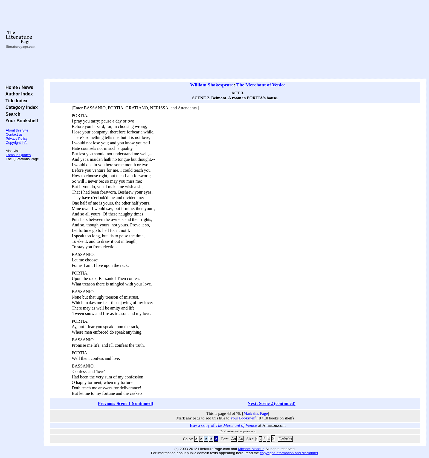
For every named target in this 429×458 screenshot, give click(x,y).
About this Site (17, 130)
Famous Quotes (18, 155)
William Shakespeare (211, 84)
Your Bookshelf (20, 120)
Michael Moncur (250, 449)
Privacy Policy (17, 138)
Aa (233, 439)
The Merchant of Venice (261, 84)
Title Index (15, 100)
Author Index (18, 93)
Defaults (285, 439)
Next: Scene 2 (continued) (271, 403)
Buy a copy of (223, 425)
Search (11, 114)
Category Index (20, 107)
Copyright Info (17, 143)
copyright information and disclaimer (289, 453)
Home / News (18, 87)
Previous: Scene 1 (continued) (125, 403)
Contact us (14, 134)
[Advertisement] (235, 39)
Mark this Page (256, 413)
